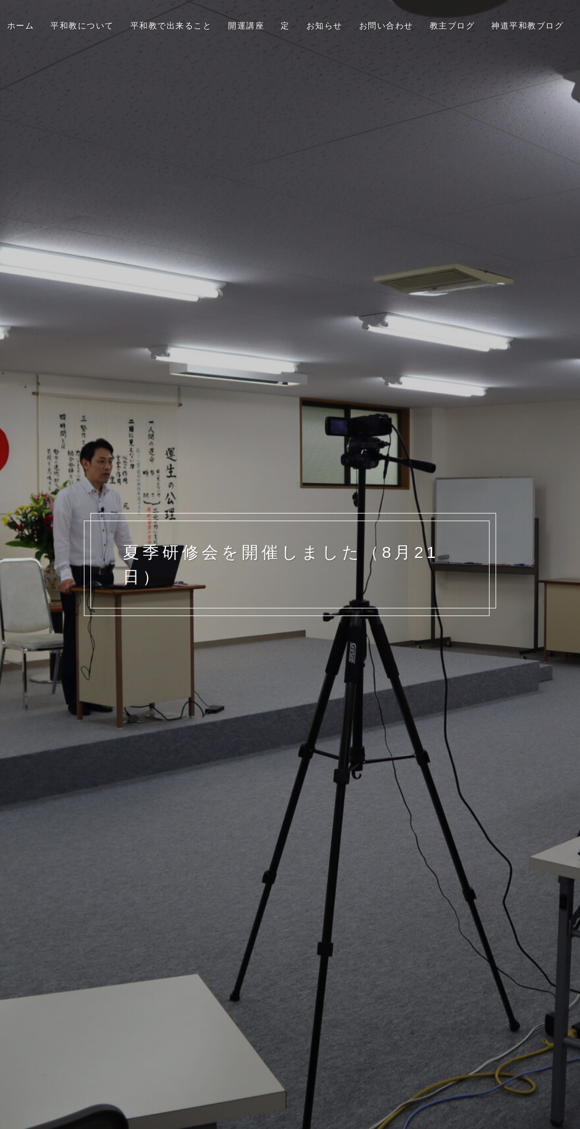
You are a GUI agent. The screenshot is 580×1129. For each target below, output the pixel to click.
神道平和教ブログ (527, 25)
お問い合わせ (386, 25)
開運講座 (246, 25)
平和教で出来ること (171, 25)
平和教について (82, 25)
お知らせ (324, 25)
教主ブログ (452, 25)
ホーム (21, 25)
